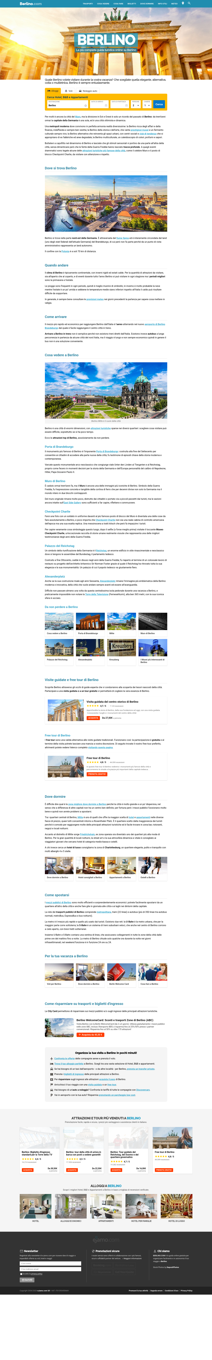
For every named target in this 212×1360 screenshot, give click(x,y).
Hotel (35, 1208)
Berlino (31, 4)
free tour (111, 1084)
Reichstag (101, 550)
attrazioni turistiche (101, 428)
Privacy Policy (186, 1290)
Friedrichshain (87, 834)
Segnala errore (156, 1290)
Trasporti (88, 4)
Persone (135, 102)
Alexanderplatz (107, 581)
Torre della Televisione (96, 594)
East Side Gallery (72, 502)
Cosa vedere (103, 4)
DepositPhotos (173, 1266)
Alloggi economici (71, 1208)
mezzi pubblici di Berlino (58, 902)
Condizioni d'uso (171, 1290)
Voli (71, 91)
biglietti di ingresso (74, 1074)
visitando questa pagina (100, 747)
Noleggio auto (90, 91)
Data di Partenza (119, 102)
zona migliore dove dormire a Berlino (87, 804)
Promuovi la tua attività (138, 1290)
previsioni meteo (95, 299)
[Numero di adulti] (135, 105)
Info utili (162, 4)
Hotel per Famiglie (141, 1208)
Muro (78, 116)
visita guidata (95, 1084)
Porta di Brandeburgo (107, 451)
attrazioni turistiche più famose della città (103, 150)
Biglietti (132, 4)
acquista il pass (107, 1079)
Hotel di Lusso (176, 1208)
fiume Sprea (122, 238)
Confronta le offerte (64, 1058)
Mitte (80, 817)
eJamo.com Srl (43, 1290)
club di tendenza (147, 133)
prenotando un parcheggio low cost (117, 1095)
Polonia (65, 251)
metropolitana (104, 912)
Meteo (174, 4)
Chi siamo (163, 1250)
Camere (147, 102)
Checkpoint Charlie (105, 520)
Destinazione (54, 102)
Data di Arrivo (97, 102)
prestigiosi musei (140, 130)
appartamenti (143, 817)
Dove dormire (147, 4)
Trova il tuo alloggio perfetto (68, 1063)
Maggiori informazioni (132, 1258)
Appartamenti (106, 1208)
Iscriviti (28, 1279)
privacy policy (36, 1273)
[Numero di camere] (147, 105)
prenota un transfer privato (140, 1069)
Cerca (159, 104)
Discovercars (143, 1089)
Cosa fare (118, 4)
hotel (131, 817)
